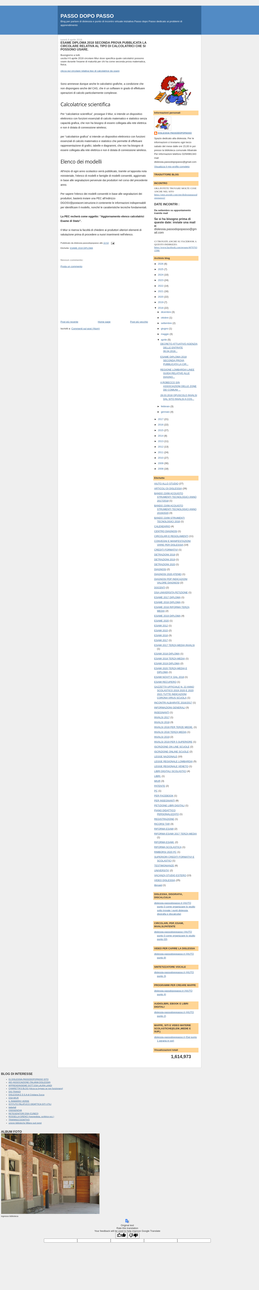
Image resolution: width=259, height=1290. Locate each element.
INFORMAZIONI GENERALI (169, 707)
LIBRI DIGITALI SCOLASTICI (170, 771)
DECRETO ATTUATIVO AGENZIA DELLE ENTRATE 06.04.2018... (178, 347)
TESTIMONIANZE (164, 865)
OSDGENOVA (15, 1110)
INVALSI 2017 (161, 717)
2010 (161, 457)
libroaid (158, 885)
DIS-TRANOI (15, 1092)
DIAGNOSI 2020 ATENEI (168, 574)
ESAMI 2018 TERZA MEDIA (169, 658)
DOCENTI (159, 587)
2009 (161, 463)
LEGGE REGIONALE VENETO (171, 766)
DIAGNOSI (160, 569)
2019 (161, 302)
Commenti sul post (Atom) (85, 328)
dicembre (166, 312)
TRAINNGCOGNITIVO (19, 1120)
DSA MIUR (14, 1098)
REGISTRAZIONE (164, 819)
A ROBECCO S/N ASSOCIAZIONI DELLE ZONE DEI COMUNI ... (178, 386)
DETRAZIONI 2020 (164, 564)
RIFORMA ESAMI (164, 828)
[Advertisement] (89, 293)
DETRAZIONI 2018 (164, 554)
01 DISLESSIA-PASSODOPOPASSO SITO (29, 1079)
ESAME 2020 (161, 620)
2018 (161, 307)
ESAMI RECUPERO (165, 682)
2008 (161, 468)
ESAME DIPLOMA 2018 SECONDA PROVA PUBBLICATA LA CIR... (174, 360)
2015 (161, 430)
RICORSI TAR (162, 824)
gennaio (165, 411)
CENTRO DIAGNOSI (165, 531)
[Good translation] (121, 1235)
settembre (166, 323)
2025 (161, 269)
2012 (161, 446)
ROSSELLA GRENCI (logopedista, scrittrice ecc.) (31, 1116)
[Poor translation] (133, 1235)
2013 (161, 441)
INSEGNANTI (161, 712)
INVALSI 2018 (161, 722)
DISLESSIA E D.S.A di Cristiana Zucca (26, 1095)
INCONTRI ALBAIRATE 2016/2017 (173, 702)
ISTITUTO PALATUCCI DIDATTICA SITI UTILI (30, 1104)
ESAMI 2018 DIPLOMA (167, 653)
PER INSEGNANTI (164, 800)
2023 (161, 280)
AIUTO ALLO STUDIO (166, 483)
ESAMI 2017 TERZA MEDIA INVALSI (174, 645)
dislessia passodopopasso (175, 133)
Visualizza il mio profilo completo (172, 166)
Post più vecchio (139, 321)
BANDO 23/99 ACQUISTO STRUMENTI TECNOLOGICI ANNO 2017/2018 (175, 497)
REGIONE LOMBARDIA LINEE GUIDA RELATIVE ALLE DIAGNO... (177, 373)
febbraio (166, 406)
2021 (161, 291)
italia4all (12, 1107)
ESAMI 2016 (161, 635)
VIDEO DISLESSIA (164, 880)
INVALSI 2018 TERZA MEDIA (170, 732)
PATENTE (159, 785)
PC (156, 790)
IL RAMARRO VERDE (19, 1101)
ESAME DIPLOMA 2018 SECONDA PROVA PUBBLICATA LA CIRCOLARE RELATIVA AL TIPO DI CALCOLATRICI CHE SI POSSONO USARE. (103, 46)
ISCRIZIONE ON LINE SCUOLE (171, 746)
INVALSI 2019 (161, 737)
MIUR (157, 781)
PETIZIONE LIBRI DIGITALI (169, 805)
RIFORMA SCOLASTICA (168, 847)
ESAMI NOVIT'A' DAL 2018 (169, 677)
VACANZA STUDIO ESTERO (170, 875)
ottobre (165, 317)
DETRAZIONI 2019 (164, 559)
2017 (161, 419)
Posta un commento (71, 266)
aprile (164, 339)
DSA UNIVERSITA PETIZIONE (171, 592)
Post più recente (69, 321)
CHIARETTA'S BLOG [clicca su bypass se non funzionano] (36, 1088)
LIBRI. (157, 776)
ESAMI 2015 (161, 630)
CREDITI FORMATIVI (166, 549)
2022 (161, 285)
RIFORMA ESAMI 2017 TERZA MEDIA (175, 833)
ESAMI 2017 (161, 640)
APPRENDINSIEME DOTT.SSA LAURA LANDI (30, 1085)
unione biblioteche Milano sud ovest (25, 1123)
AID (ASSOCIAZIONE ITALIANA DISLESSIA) (30, 1082)
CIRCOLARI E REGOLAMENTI (171, 536)
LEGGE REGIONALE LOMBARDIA (173, 761)
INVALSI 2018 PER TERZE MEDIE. (173, 727)
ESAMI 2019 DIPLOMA (167, 663)
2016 (161, 424)
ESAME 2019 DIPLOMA (167, 615)
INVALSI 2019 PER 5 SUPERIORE (173, 741)
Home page (104, 321)
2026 (161, 263)
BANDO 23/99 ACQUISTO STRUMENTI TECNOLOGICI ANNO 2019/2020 (175, 509)
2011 (161, 452)
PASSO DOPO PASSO (87, 16)
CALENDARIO (162, 526)
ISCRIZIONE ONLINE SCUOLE (171, 751)
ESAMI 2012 (161, 625)
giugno (165, 328)
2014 (161, 435)
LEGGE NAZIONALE (165, 756)
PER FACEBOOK (163, 795)
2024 (161, 274)
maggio (165, 334)
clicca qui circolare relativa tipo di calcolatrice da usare (90, 71)
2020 (161, 296)
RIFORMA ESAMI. (164, 842)
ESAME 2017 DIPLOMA (167, 597)
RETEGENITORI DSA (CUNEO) (23, 1113)
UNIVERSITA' (161, 870)
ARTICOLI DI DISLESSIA (168, 488)
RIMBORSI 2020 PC (165, 852)
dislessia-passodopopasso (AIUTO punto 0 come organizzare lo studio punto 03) (174, 935)
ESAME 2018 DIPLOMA (81, 248)
